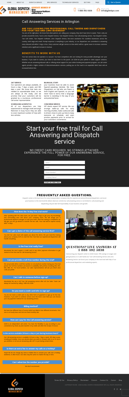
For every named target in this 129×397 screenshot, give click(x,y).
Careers (94, 380)
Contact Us (104, 380)
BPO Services (52, 2)
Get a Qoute (116, 2)
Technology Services (70, 2)
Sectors (87, 2)
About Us (20, 2)
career (113, 380)
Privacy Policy (72, 380)
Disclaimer (85, 380)
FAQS (97, 2)
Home (9, 2)
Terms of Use (59, 380)
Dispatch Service (35, 2)
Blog (120, 380)
